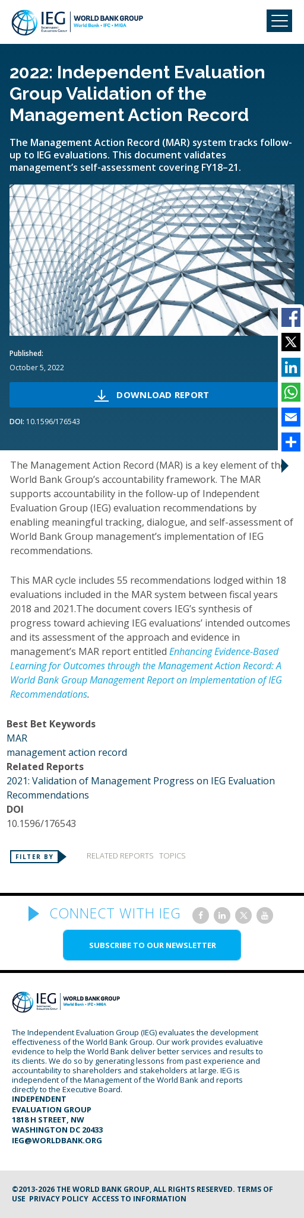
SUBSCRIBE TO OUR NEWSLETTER (152, 945)
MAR (17, 738)
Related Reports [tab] (120, 855)
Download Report (162, 394)
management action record (67, 752)
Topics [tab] (172, 855)
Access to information (139, 1199)
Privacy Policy (58, 1199)
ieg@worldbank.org (57, 1140)
